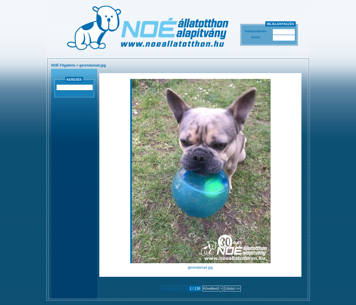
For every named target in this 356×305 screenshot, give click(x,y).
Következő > (212, 289)
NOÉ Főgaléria (63, 65)
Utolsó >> (232, 289)
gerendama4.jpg (92, 65)
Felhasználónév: (256, 31)
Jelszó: (256, 37)
